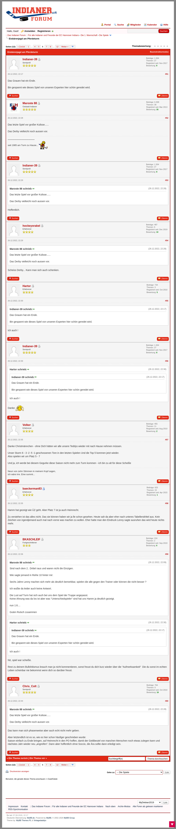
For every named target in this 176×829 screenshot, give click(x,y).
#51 (166, 74)
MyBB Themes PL (23, 820)
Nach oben (111, 806)
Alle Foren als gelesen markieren (148, 806)
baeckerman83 (32, 488)
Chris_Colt (29, 686)
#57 (166, 440)
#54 (166, 240)
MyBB (48, 818)
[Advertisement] (68, 788)
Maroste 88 (30, 103)
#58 (166, 503)
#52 (166, 118)
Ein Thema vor (37, 758)
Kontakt (24, 806)
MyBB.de (31, 818)
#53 (166, 180)
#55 (166, 301)
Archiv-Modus (124, 806)
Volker (27, 424)
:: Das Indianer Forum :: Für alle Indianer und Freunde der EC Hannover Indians (42, 35)
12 (57, 47)
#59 (166, 554)
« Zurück (21, 47)
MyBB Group (69, 818)
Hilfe (165, 24)
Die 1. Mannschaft (89, 35)
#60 (166, 701)
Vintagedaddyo (40, 820)
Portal (107, 24)
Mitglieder (135, 24)
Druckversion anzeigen (19, 771)
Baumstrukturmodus (159, 52)
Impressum (13, 806)
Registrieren (44, 31)
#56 (166, 361)
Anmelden (29, 31)
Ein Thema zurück (18, 758)
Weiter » (64, 47)
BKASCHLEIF (31, 539)
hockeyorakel (31, 225)
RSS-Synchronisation (18, 809)
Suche (120, 24)
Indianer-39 (30, 59)
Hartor (27, 286)
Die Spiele (104, 35)
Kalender (152, 24)
